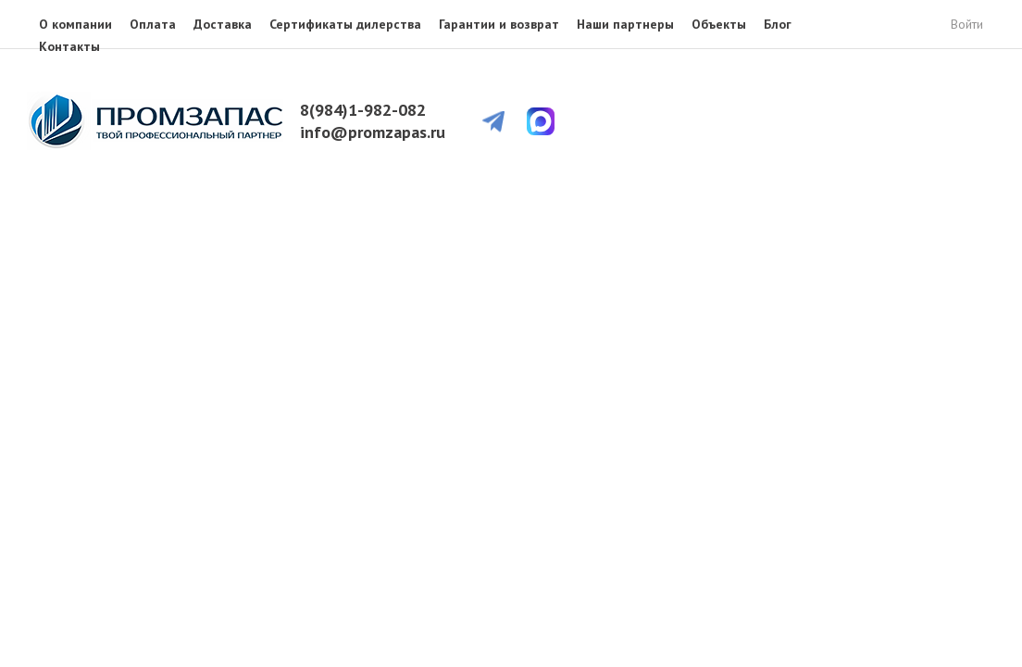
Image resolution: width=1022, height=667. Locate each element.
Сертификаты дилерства (345, 24)
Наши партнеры (625, 24)
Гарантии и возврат (499, 24)
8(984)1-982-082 (363, 109)
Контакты (69, 46)
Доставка (222, 24)
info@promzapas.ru (372, 132)
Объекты (719, 24)
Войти (967, 24)
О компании (75, 24)
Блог (777, 24)
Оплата (153, 24)
